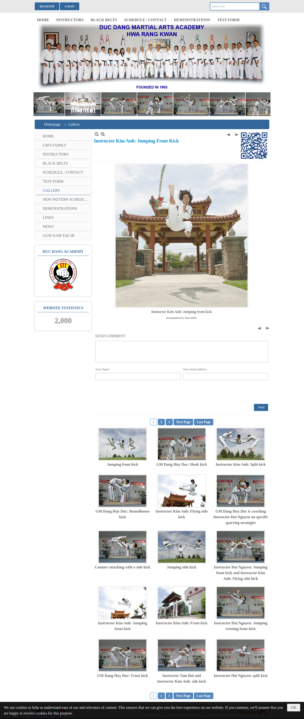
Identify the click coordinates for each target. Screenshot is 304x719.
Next (236, 134)
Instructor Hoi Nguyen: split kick (241, 676)
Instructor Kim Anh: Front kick (182, 623)
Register (47, 6)
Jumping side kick (181, 567)
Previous (229, 134)
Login (69, 6)
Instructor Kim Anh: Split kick (241, 464)
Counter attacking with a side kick (123, 567)
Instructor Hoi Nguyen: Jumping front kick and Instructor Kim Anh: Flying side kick (240, 573)
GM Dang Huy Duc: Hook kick (181, 464)
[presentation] (131, 391)
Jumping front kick (122, 464)
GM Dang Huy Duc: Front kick (122, 676)
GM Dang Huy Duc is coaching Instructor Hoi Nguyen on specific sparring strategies (240, 517)
